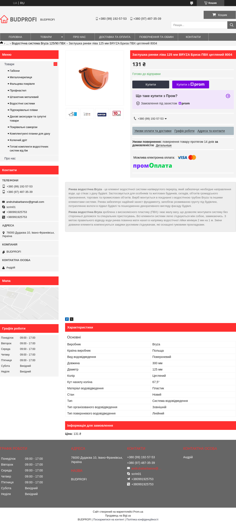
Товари (46, 37)
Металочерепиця (21, 77)
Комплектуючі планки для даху (30, 133)
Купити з (191, 84)
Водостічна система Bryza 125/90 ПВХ (39, 43)
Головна (15, 37)
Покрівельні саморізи (23, 127)
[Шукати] (231, 25)
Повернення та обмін (156, 37)
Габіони (15, 70)
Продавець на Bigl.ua (118, 515)
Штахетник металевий (24, 97)
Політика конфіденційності (142, 519)
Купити (151, 84)
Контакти (193, 37)
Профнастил (18, 90)
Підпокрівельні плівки (24, 110)
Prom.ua (138, 511)
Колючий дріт (18, 140)
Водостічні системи (22, 103)
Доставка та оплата (114, 37)
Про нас (79, 37)
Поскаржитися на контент (108, 519)
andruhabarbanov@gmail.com (25, 201)
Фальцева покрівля (22, 83)
